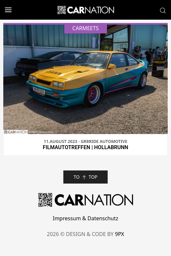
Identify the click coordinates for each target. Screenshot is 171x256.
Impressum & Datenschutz (85, 218)
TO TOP (85, 177)
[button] (5, 10)
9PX (119, 234)
